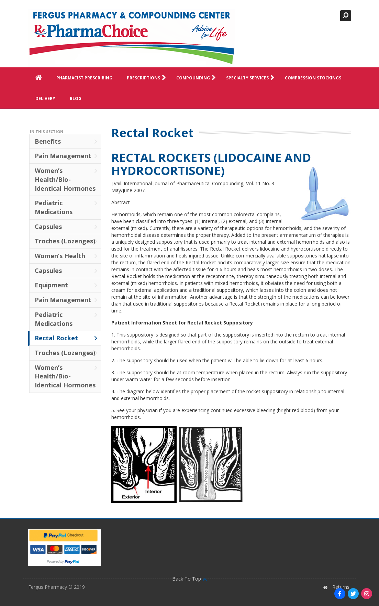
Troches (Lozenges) (66, 241)
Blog (75, 98)
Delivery (45, 98)
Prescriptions (148, 78)
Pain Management (66, 156)
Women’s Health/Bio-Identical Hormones (66, 179)
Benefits (66, 141)
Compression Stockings (313, 78)
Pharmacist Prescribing (84, 78)
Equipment (66, 285)
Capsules (66, 226)
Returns (340, 587)
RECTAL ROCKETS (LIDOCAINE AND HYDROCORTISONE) (211, 163)
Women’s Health (66, 256)
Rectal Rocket (66, 338)
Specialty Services (251, 78)
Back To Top (189, 578)
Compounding (197, 78)
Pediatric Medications (66, 207)
